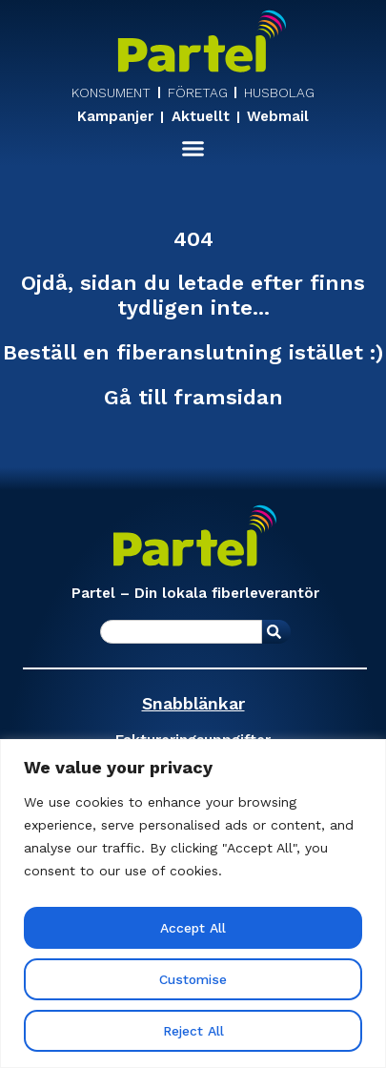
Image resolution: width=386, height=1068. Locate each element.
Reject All (193, 1030)
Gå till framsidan (193, 397)
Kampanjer (115, 117)
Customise (193, 979)
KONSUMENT (111, 92)
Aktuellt (201, 117)
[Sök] (276, 632)
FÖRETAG (198, 92)
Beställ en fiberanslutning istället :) (193, 353)
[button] (193, 149)
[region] (193, 903)
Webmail (278, 117)
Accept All (193, 927)
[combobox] (181, 632)
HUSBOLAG (279, 92)
